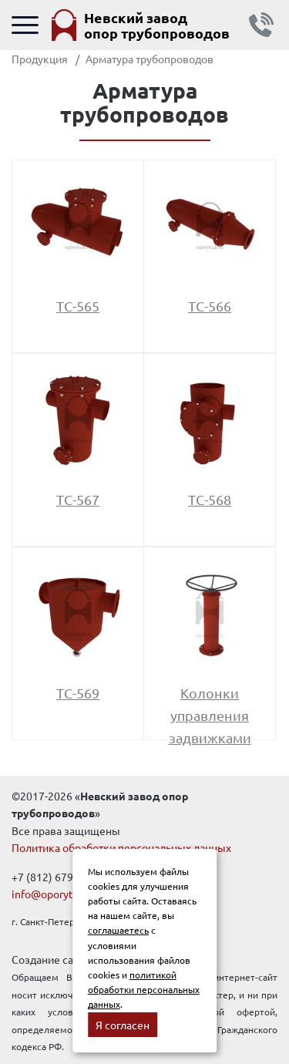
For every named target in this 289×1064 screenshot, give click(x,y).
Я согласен (123, 1025)
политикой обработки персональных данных (144, 989)
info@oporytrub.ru (57, 894)
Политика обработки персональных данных (121, 847)
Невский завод (157, 25)
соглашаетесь (118, 930)
